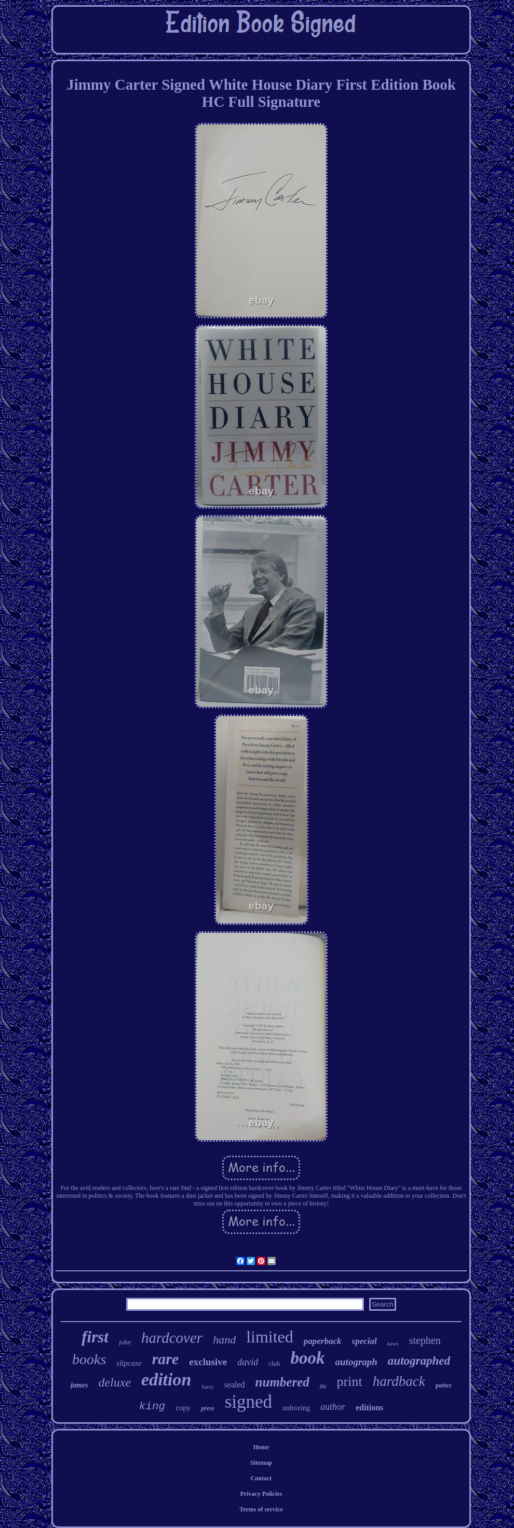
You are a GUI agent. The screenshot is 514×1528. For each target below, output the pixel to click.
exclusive (208, 1361)
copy (183, 1408)
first (95, 1337)
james (79, 1385)
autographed (419, 1360)
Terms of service (261, 1509)
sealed (234, 1384)
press (207, 1408)
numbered (282, 1382)
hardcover (171, 1337)
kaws (393, 1343)
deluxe (114, 1382)
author (332, 1406)
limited (269, 1336)
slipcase (128, 1363)
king (152, 1406)
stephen (425, 1340)
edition (166, 1379)
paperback (323, 1341)
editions (369, 1407)
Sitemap (261, 1462)
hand (224, 1339)
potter (444, 1385)
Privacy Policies (261, 1493)
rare (165, 1358)
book (308, 1358)
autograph (356, 1361)
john (125, 1342)
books (89, 1359)
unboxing (296, 1408)
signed (248, 1402)
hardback (399, 1381)
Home (261, 1447)
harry (207, 1386)
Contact (261, 1478)
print (349, 1381)
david (247, 1362)
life (323, 1387)
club (274, 1363)
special (364, 1341)
